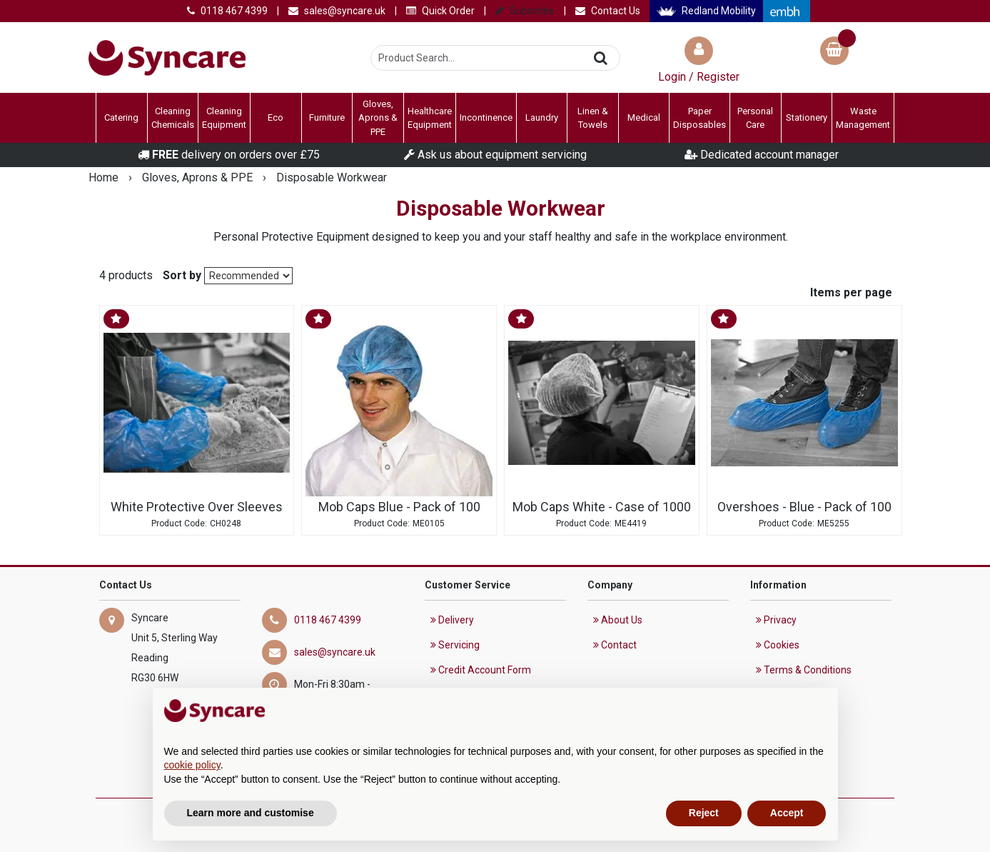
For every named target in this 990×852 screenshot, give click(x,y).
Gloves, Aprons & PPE (378, 118)
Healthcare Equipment (430, 118)
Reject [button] (704, 812)
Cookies (777, 645)
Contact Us (607, 10)
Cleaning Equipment (224, 118)
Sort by (182, 275)
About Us (617, 620)
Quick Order (440, 10)
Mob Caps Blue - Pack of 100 (399, 507)
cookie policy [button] (192, 765)
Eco (275, 117)
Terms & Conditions (804, 670)
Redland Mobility (706, 10)
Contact (615, 645)
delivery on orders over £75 (229, 154)
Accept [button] (787, 812)
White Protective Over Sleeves (197, 507)
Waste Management (863, 118)
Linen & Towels (592, 118)
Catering (121, 117)
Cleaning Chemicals (172, 118)
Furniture (327, 117)
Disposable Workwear (331, 177)
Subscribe (525, 10)
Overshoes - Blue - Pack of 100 (804, 507)
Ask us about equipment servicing (495, 154)
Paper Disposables (699, 118)
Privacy (776, 620)
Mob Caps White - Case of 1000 (601, 507)
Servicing (455, 645)
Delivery (452, 620)
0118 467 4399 (227, 10)
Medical (643, 117)
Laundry (541, 117)
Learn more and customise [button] (250, 812)
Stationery (806, 117)
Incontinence (486, 117)
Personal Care (755, 118)
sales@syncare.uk (336, 10)
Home (105, 177)
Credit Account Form (480, 670)
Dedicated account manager (762, 154)
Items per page (851, 292)
